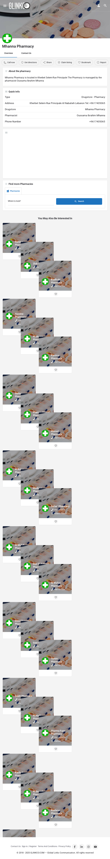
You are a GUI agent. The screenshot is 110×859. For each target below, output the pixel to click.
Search (79, 201)
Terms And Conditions (47, 846)
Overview (8, 53)
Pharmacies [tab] (13, 191)
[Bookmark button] (19, 256)
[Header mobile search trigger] (105, 5)
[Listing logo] (7, 38)
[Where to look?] (31, 201)
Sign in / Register (29, 846)
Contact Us (26, 53)
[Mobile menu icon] (5, 6)
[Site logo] (19, 5)
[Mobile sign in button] (99, 5)
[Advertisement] (55, 156)
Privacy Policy (64, 846)
